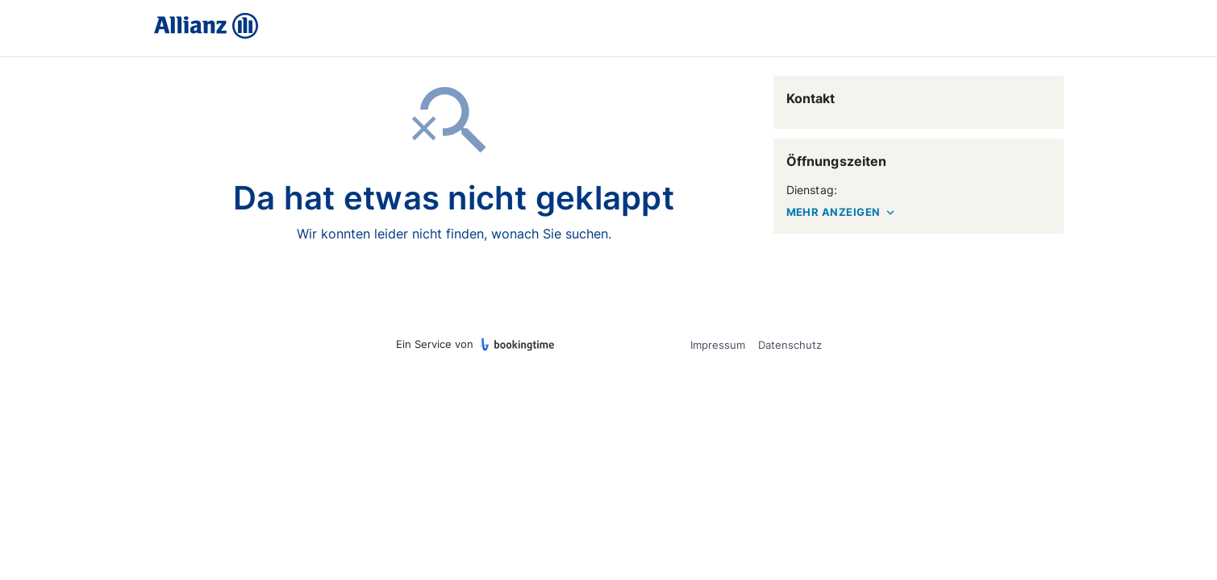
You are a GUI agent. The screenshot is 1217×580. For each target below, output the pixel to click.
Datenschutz (790, 344)
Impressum (717, 344)
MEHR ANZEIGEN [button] (842, 212)
